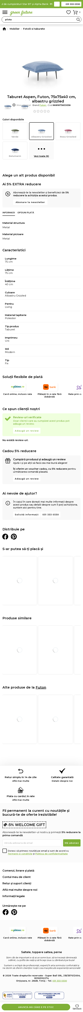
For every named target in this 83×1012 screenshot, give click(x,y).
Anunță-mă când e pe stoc (36, 1007)
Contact (57, 4)
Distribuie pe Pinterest (14, 537)
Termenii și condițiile (20, 853)
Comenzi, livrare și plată (18, 870)
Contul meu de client (16, 877)
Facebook (6, 912)
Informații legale (13, 896)
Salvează (77, 1008)
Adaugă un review (27, 430)
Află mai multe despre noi (19, 889)
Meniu (4, 12)
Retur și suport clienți (16, 883)
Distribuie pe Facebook (5, 537)
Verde (14, 131)
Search (78, 19)
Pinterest (14, 912)
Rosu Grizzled (68, 131)
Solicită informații (27, 514)
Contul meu (61, 12)
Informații (8, 212)
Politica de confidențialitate (51, 853)
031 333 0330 (73, 4)
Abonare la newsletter (30, 202)
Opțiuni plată (25, 212)
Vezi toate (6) (41, 150)
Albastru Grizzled (41, 131)
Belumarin (14, 150)
